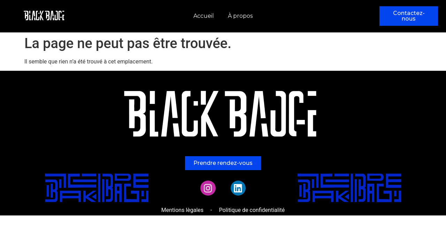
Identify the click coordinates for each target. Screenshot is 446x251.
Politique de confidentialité (252, 210)
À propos (240, 16)
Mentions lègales (182, 210)
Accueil (203, 16)
